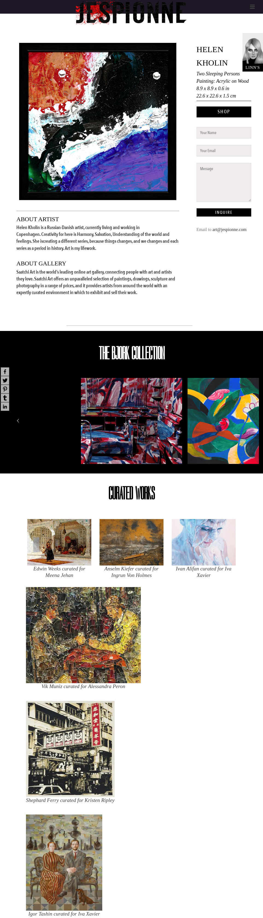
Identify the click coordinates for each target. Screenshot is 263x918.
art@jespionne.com (229, 229)
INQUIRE (224, 212)
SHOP (224, 111)
